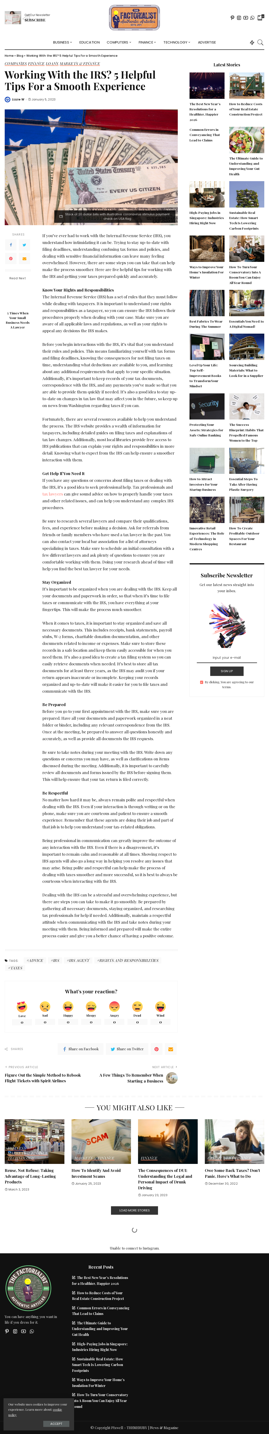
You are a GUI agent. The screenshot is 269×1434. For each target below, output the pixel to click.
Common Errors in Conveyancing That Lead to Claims (205, 134)
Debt (228, 1158)
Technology (21, 1158)
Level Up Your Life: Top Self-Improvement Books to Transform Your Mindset (205, 375)
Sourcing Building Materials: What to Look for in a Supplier (246, 370)
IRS (56, 960)
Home (9, 56)
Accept (56, 1424)
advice (36, 960)
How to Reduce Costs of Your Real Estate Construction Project (245, 109)
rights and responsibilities (128, 960)
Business (17, 1148)
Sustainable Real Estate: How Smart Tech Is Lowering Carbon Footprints (97, 1365)
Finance (36, 64)
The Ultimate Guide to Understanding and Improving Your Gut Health (100, 1329)
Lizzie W (18, 99)
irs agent (79, 960)
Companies (16, 64)
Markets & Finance (80, 64)
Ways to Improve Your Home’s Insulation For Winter (207, 272)
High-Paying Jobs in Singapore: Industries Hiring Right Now (207, 217)
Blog (20, 56)
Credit (215, 1158)
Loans (52, 64)
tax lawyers (52, 493)
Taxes (16, 967)
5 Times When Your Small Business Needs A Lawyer (18, 320)
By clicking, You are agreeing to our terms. (229, 684)
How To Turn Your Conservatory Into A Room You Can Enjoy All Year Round (100, 1400)
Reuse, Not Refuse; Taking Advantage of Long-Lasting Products (30, 1176)
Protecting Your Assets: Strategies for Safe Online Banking (206, 429)
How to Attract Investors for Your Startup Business (204, 484)
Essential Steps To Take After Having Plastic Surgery (243, 484)
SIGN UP (227, 671)
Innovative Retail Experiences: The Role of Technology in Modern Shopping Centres (207, 538)
